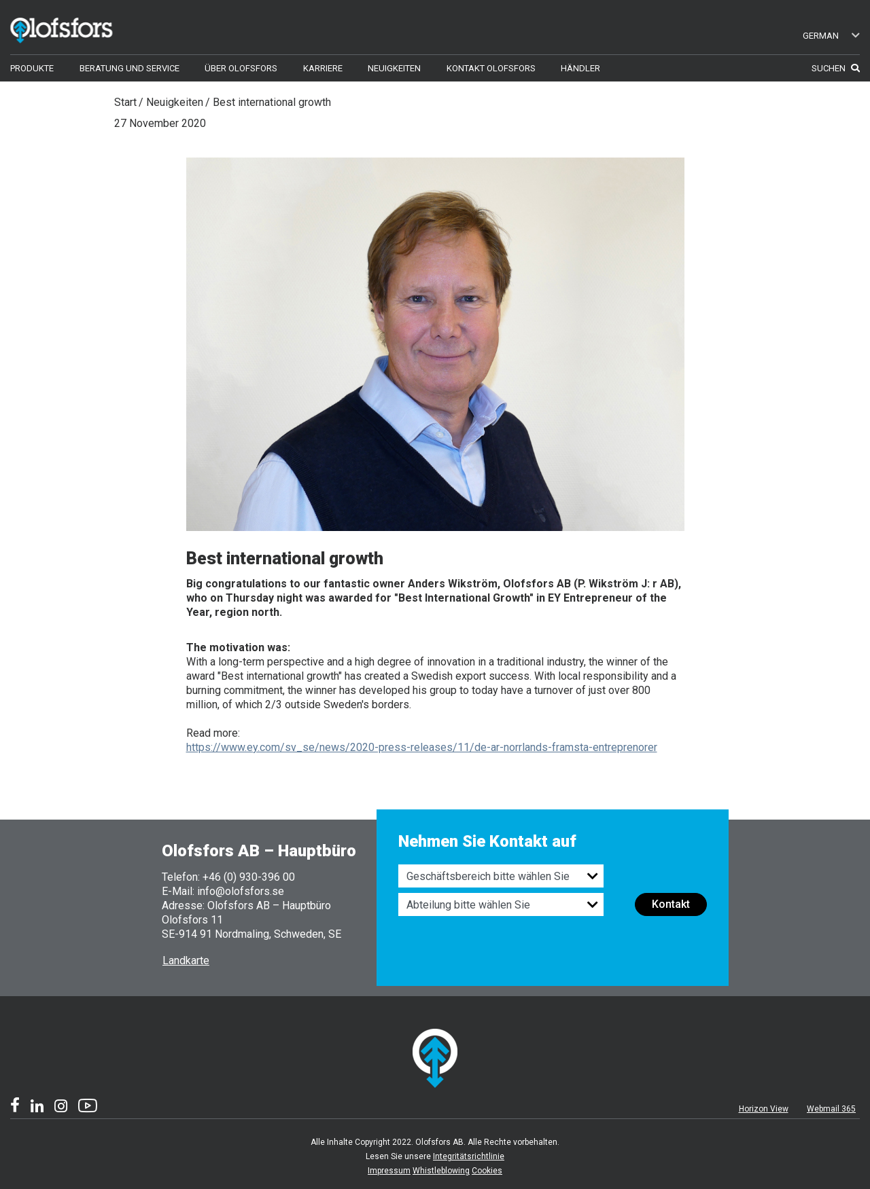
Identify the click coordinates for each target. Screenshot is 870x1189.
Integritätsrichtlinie (468, 1156)
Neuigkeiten (174, 102)
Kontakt (671, 904)
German (831, 36)
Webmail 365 (831, 1109)
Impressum (389, 1170)
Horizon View (763, 1109)
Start (125, 102)
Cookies (487, 1170)
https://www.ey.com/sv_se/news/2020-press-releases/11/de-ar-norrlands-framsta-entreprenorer (421, 747)
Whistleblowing (441, 1170)
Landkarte (185, 960)
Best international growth (272, 102)
